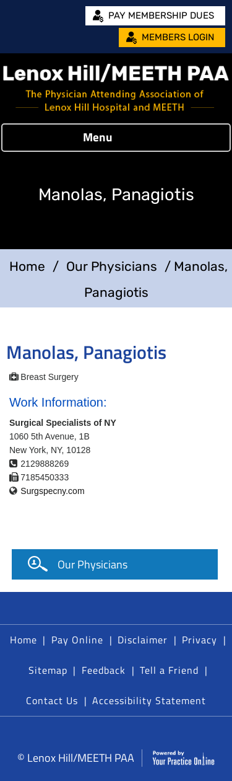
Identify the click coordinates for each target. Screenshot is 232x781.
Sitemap (47, 670)
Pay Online (77, 639)
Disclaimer (143, 639)
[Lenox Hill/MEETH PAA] (116, 88)
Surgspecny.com (52, 491)
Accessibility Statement (149, 700)
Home (27, 266)
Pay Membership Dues (161, 15)
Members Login (178, 37)
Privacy (199, 639)
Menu (113, 138)
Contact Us (52, 700)
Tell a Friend (169, 670)
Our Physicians (111, 266)
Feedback (104, 670)
